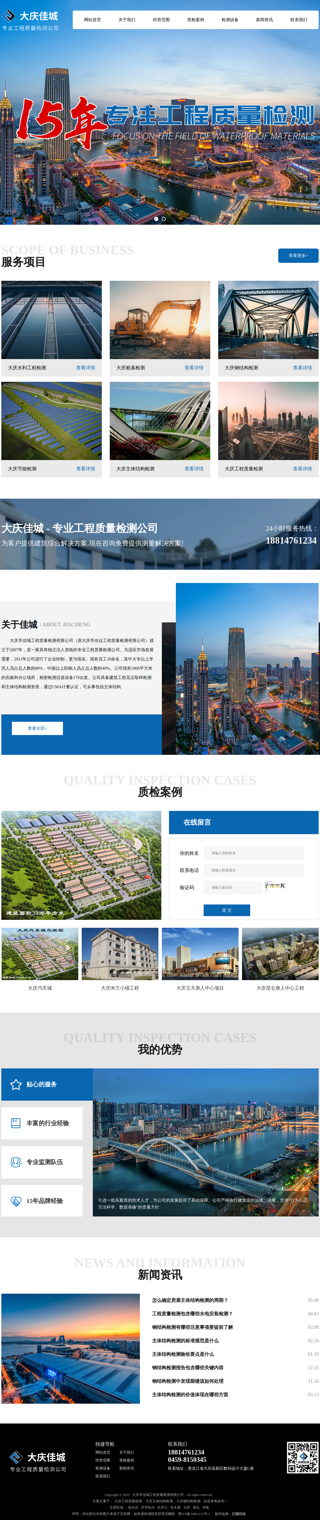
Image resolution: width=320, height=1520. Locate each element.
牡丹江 (162, 1507)
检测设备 (230, 19)
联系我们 (298, 19)
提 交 (227, 910)
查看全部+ (37, 728)
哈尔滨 (133, 1507)
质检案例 (195, 19)
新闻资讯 (264, 19)
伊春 (205, 1507)
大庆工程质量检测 (128, 1501)
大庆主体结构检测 (159, 1501)
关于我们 (126, 19)
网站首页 (92, 19)
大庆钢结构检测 (188, 1501)
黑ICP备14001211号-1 (194, 1514)
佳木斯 (175, 1507)
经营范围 (161, 19)
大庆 (186, 1507)
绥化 (196, 1507)
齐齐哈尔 (148, 1507)
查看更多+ (298, 255)
